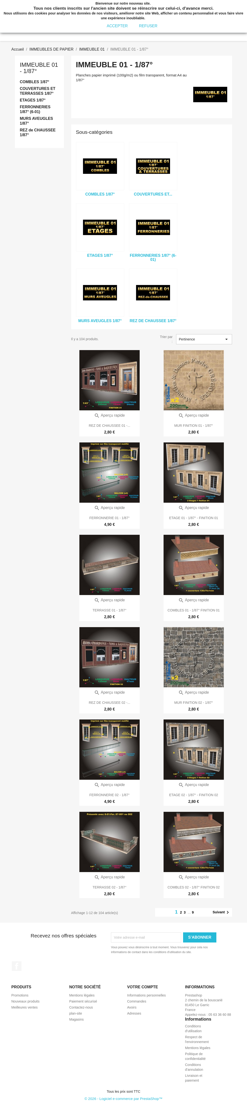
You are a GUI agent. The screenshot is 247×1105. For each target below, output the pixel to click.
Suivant (222, 912)
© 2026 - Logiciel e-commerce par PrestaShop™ (123, 1099)
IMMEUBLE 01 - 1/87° (39, 67)
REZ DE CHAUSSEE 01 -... (109, 425)
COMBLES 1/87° (34, 82)
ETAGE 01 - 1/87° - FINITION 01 (193, 518)
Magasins (76, 1019)
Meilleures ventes (24, 1007)
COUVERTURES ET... (153, 194)
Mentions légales (82, 995)
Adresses (134, 1013)
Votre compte (142, 987)
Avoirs (132, 1007)
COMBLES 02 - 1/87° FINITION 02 (193, 887)
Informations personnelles (146, 995)
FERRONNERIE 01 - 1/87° (109, 518)
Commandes (136, 1001)
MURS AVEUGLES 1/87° (36, 120)
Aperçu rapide (109, 415)
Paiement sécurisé (83, 1001)
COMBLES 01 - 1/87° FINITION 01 (193, 610)
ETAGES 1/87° (33, 100)
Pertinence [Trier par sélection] (204, 339)
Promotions (19, 995)
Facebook (16, 966)
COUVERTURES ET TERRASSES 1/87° (37, 91)
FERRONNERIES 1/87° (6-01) (35, 109)
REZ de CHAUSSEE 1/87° (37, 132)
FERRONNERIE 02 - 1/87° (109, 795)
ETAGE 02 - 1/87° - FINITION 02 (193, 795)
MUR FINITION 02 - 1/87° (193, 703)
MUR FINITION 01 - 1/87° (193, 425)
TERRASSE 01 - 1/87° (109, 610)
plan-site (75, 1013)
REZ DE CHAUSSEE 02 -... (109, 703)
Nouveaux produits (25, 1001)
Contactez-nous (81, 1007)
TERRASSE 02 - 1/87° (109, 887)
